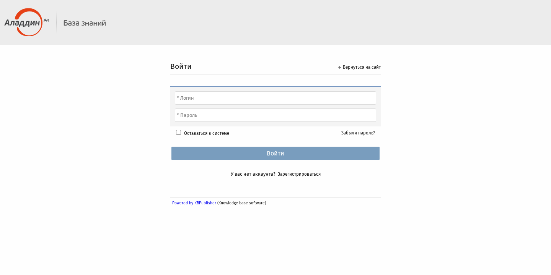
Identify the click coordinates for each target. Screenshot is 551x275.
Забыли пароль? (358, 133)
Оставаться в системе (206, 133)
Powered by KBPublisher (194, 203)
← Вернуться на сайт (359, 67)
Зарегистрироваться (299, 174)
